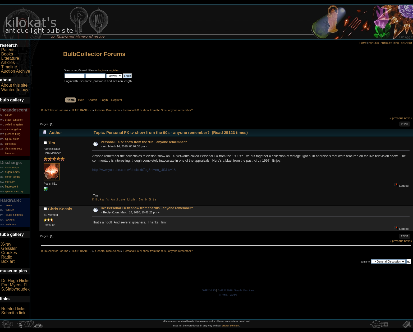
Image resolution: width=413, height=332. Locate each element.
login (101, 70)
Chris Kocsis (60, 209)
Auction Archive (15, 71)
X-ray (6, 244)
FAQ (396, 43)
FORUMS (374, 43)
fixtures (10, 210)
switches (11, 224)
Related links (13, 308)
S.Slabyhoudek (15, 289)
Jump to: (365, 261)
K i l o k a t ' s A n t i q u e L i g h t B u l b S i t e (124, 199)
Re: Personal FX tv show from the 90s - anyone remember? (147, 208)
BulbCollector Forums (94, 54)
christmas (10, 143)
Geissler (9, 248)
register (114, 70)
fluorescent (11, 186)
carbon (9, 114)
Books (7, 54)
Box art (8, 261)
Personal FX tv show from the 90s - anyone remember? (144, 142)
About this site (14, 85)
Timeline (9, 67)
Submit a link (13, 313)
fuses (9, 205)
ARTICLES (386, 43)
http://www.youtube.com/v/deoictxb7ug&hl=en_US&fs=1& (134, 170)
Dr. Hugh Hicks (15, 280)
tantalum (10, 153)
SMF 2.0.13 (209, 290)
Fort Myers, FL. (15, 285)
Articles (8, 62)
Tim (51, 143)
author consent (230, 325)
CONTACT (406, 43)
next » (408, 118)
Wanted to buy (14, 89)
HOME (362, 43)
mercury (10, 181)
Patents (8, 50)
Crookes (9, 252)
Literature (10, 58)
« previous (396, 118)
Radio (6, 257)
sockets (10, 219)
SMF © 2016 (225, 290)
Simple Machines (244, 290)
